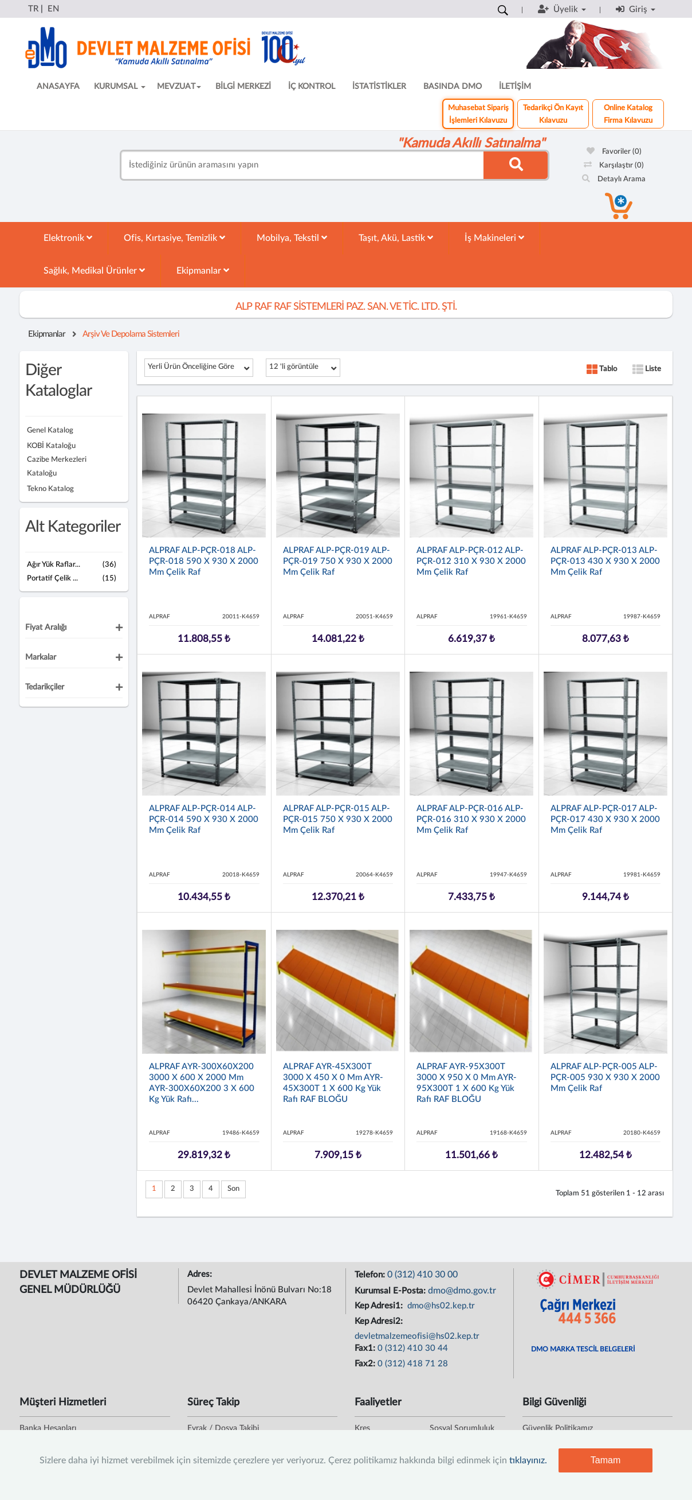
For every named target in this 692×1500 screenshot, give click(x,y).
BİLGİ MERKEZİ (243, 87)
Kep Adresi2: (380, 1321)
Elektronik (68, 238)
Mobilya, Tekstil (292, 238)
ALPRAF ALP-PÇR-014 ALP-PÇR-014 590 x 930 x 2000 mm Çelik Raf (203, 819)
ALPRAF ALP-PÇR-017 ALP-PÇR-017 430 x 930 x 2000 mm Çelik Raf (605, 819)
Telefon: (371, 1275)
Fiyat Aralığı (45, 628)
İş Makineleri (494, 238)
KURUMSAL (120, 87)
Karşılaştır (614, 165)
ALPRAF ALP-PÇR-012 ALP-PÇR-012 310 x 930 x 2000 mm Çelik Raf (471, 561)
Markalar (40, 657)
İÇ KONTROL (311, 87)
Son (233, 1189)
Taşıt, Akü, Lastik (396, 238)
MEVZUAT (179, 87)
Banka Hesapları (47, 1428)
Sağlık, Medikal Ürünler (94, 270)
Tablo (602, 369)
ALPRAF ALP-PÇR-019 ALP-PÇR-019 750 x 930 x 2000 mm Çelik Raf (337, 561)
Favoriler (614, 151)
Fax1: (366, 1348)
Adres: (200, 1274)
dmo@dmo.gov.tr (462, 1290)
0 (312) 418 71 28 (413, 1363)
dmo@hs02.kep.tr (440, 1306)
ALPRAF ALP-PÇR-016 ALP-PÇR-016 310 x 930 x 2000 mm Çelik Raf (471, 819)
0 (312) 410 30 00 (422, 1274)
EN (53, 9)
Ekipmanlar (202, 270)
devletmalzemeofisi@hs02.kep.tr (417, 1336)
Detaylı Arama (614, 179)
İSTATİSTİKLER (379, 87)
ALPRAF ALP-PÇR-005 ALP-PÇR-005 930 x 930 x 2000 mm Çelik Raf (605, 1077)
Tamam (605, 1460)
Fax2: (366, 1363)
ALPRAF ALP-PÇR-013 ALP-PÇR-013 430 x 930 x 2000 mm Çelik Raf (605, 561)
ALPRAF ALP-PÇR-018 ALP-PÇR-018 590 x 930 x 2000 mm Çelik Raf (203, 561)
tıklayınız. (528, 1460)
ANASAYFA (58, 87)
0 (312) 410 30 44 (413, 1348)
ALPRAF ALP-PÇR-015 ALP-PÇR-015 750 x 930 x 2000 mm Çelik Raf (337, 819)
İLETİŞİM (515, 87)
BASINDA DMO (452, 87)
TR (33, 9)
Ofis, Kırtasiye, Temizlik (174, 238)
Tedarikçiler (44, 687)
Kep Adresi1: (380, 1306)
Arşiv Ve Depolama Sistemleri (130, 334)
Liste (646, 369)
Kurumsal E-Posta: (391, 1291)
